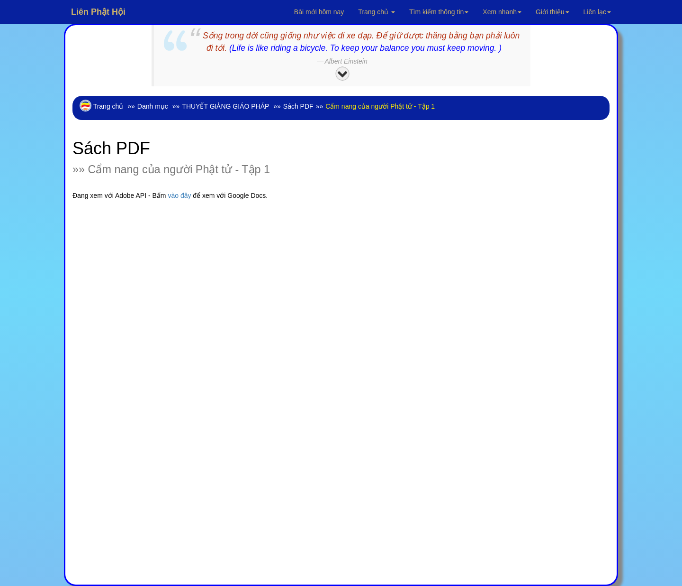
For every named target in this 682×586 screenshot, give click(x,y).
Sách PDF (298, 106)
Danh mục (152, 106)
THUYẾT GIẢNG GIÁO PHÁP (225, 106)
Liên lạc (597, 12)
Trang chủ (376, 12)
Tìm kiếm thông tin (438, 12)
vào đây (180, 195)
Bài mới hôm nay (319, 12)
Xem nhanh (502, 12)
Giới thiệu (552, 12)
